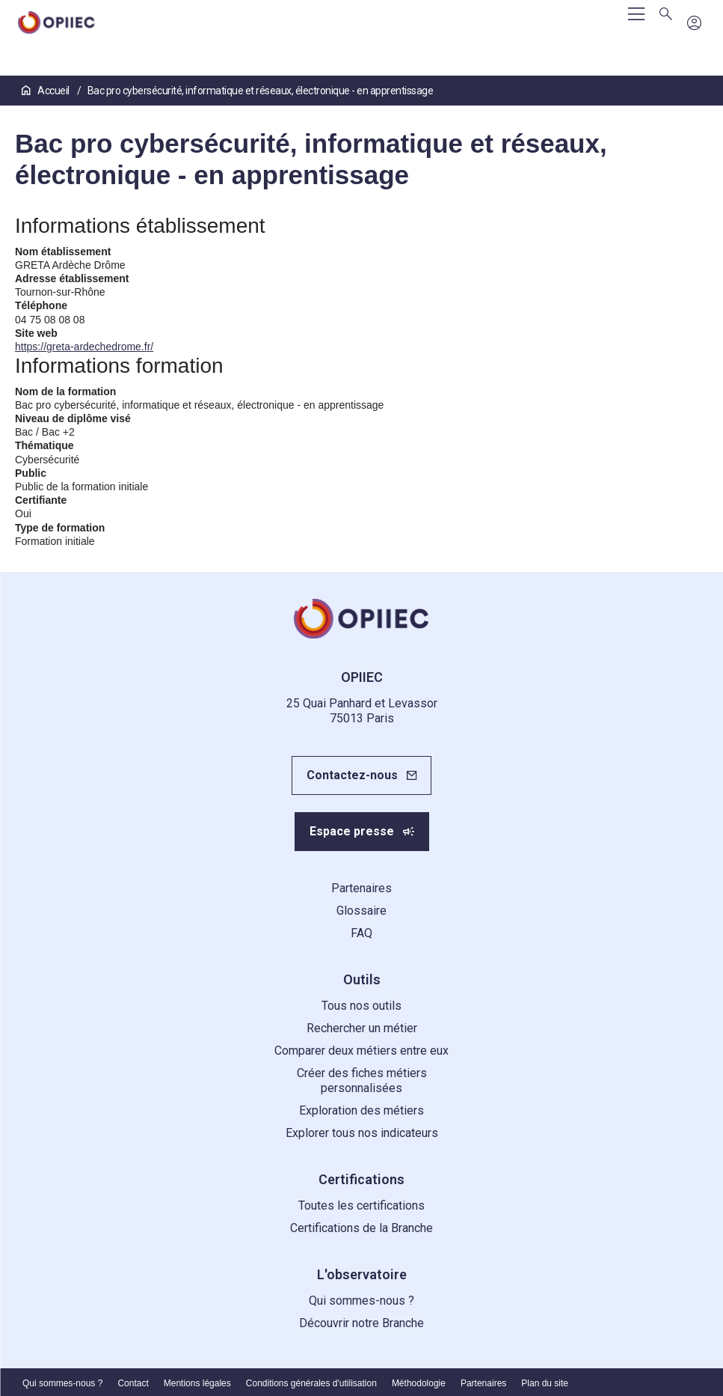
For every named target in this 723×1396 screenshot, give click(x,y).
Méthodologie (419, 1383)
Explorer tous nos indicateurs (362, 1133)
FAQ (361, 933)
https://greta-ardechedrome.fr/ (84, 347)
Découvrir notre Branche (361, 1323)
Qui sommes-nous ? (361, 1300)
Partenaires (361, 888)
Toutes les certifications (361, 1205)
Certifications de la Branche (361, 1228)
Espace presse (352, 831)
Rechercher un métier (362, 1028)
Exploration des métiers (361, 1110)
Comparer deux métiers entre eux (361, 1050)
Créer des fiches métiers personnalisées (362, 1080)
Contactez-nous (352, 775)
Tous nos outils (361, 1006)
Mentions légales (197, 1383)
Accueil (46, 91)
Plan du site (544, 1383)
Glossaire (361, 910)
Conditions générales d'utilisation (311, 1383)
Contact (132, 1383)
